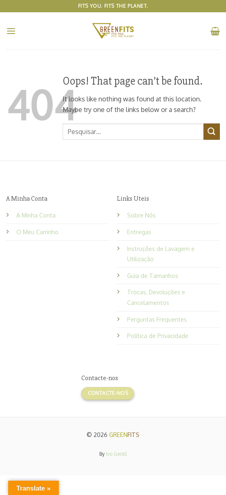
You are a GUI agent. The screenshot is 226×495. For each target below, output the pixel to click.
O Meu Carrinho (37, 231)
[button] (11, 31)
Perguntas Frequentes (157, 319)
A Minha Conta (36, 215)
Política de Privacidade (157, 335)
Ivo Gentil (116, 454)
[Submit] (212, 131)
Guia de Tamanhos (152, 275)
